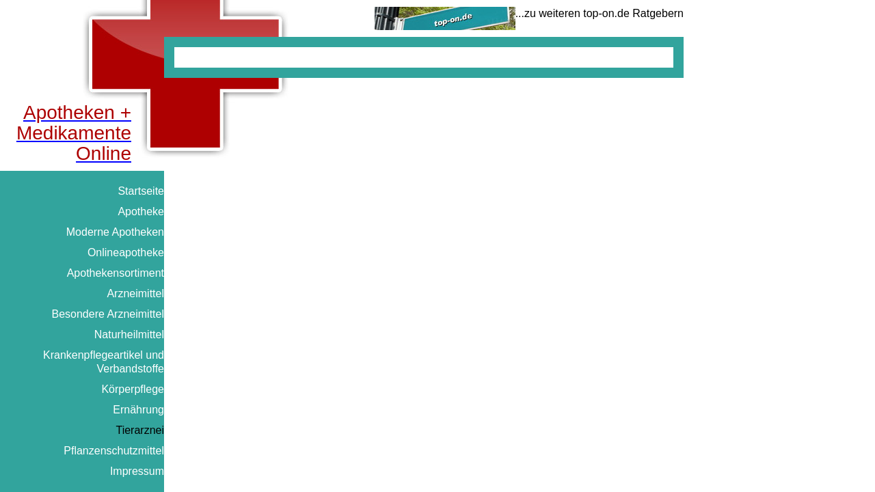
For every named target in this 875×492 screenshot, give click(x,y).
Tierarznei (140, 430)
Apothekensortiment (115, 273)
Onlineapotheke (126, 252)
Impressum (137, 471)
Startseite (141, 191)
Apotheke (141, 211)
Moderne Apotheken (115, 232)
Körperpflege (132, 389)
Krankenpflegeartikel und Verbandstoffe (103, 361)
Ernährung (138, 409)
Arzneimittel (135, 293)
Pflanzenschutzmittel (114, 450)
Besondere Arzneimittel (107, 314)
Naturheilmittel (129, 334)
